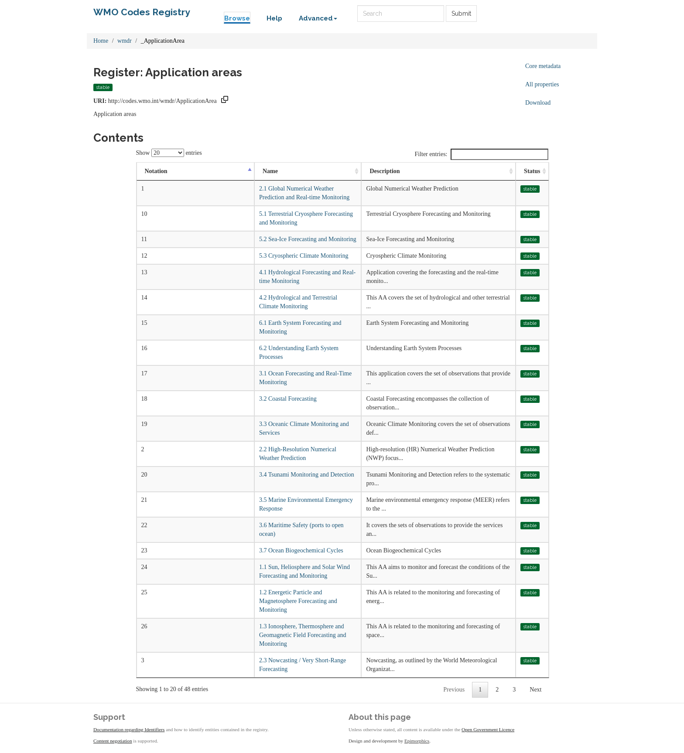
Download (538, 102)
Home (100, 40)
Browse (237, 18)
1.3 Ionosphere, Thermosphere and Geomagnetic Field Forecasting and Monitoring (302, 635)
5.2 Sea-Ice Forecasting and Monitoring (307, 239)
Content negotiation (112, 740)
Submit (461, 13)
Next (535, 689)
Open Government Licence (488, 729)
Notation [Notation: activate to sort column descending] (156, 171)
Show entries (169, 153)
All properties (542, 84)
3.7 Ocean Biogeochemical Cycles (301, 550)
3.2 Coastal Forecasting (288, 398)
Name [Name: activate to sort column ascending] (270, 171)
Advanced (318, 18)
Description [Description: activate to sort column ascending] (384, 171)
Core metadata (543, 66)
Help (274, 18)
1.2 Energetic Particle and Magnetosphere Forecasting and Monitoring (298, 601)
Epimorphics (416, 740)
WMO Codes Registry (141, 12)
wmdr (124, 40)
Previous (454, 689)
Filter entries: (481, 154)
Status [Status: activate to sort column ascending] (532, 171)
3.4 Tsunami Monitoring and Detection (306, 474)
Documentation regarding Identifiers (128, 729)
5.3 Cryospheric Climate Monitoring (304, 255)
